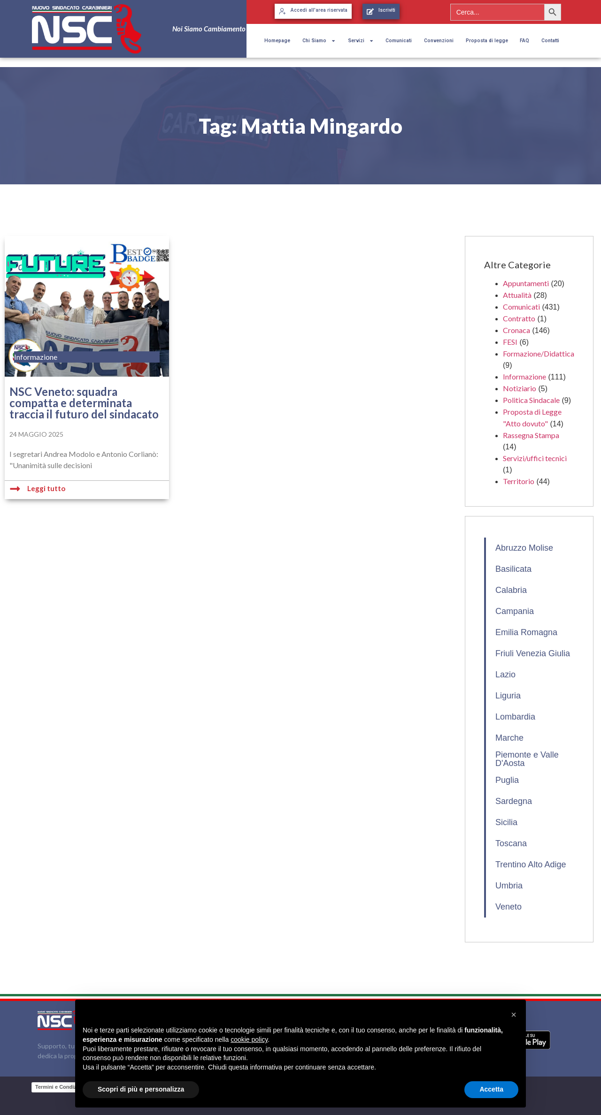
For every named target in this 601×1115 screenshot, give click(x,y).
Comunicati (398, 41)
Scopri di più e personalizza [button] (141, 1089)
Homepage (277, 41)
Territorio (518, 481)
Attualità (517, 294)
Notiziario (519, 388)
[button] (513, 1014)
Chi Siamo (319, 41)
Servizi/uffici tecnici (535, 458)
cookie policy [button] (249, 1039)
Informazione (524, 376)
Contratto (519, 318)
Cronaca (516, 330)
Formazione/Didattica (538, 353)
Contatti (550, 41)
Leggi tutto (46, 488)
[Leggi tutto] (15, 488)
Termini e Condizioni (60, 1087)
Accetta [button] (491, 1089)
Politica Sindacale (531, 399)
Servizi (361, 41)
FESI (510, 341)
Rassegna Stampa (531, 435)
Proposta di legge (487, 41)
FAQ (524, 41)
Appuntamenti (526, 283)
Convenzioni (439, 41)
